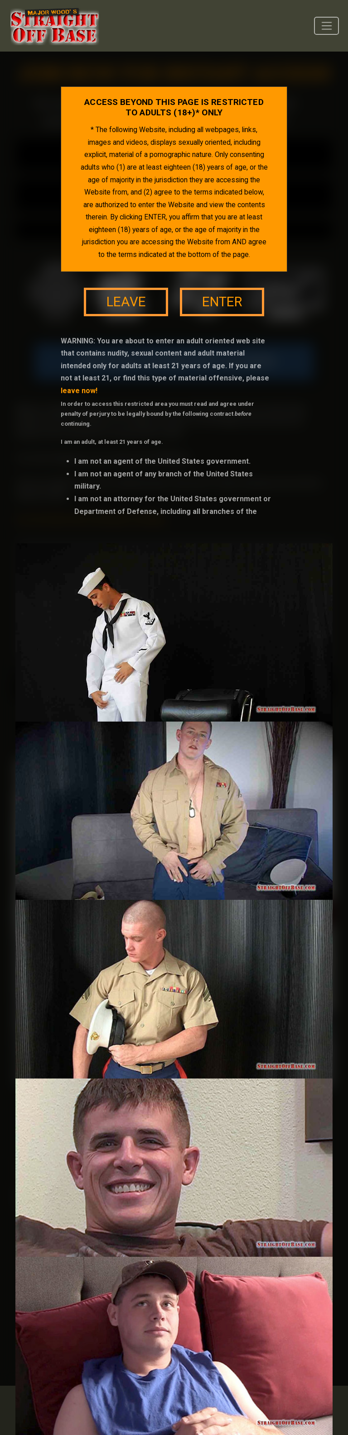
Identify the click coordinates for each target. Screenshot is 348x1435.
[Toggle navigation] (326, 26)
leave (126, 301)
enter (222, 301)
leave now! (79, 390)
